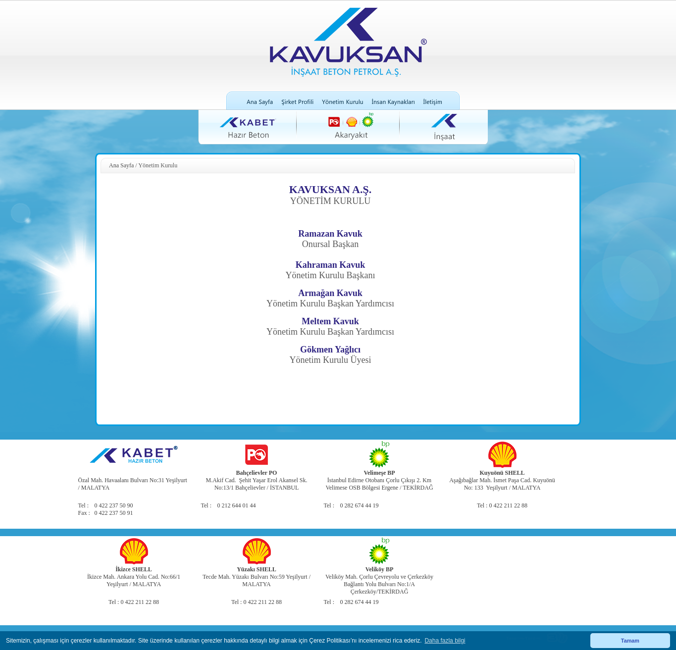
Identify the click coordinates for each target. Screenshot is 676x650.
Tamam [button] (630, 641)
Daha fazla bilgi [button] (444, 640)
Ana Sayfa (121, 165)
